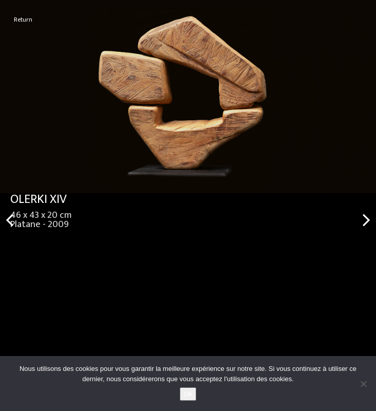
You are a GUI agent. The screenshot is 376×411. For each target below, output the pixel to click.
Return (23, 19)
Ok (188, 394)
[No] (363, 384)
